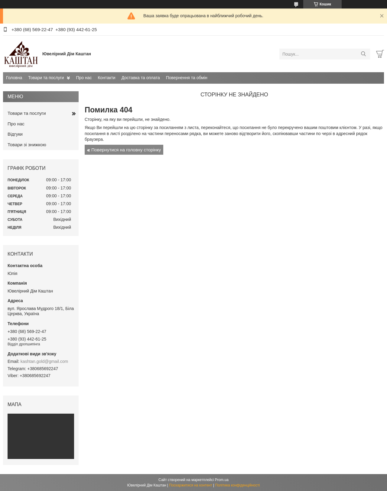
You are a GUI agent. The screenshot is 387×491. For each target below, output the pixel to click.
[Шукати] (363, 54)
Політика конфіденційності (237, 485)
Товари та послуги (46, 77)
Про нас (84, 77)
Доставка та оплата (141, 77)
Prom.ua (222, 480)
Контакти (106, 77)
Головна (14, 77)
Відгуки (15, 134)
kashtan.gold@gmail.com (44, 361)
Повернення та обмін (186, 77)
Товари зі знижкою (27, 144)
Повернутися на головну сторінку (126, 149)
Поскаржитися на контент (190, 485)
